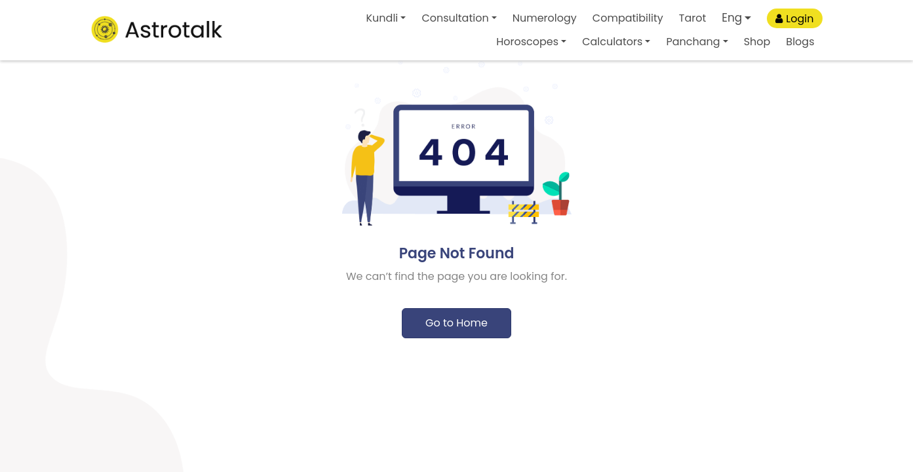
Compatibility (627, 18)
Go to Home (456, 322)
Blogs (800, 41)
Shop (757, 41)
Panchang (693, 41)
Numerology (545, 18)
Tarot (693, 18)
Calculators (612, 41)
